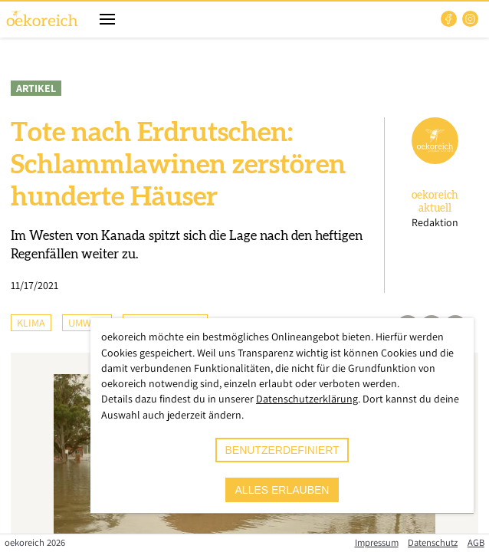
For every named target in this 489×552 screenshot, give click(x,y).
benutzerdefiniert (282, 450)
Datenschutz (433, 542)
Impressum (377, 542)
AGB (476, 542)
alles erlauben (282, 490)
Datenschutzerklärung (307, 399)
